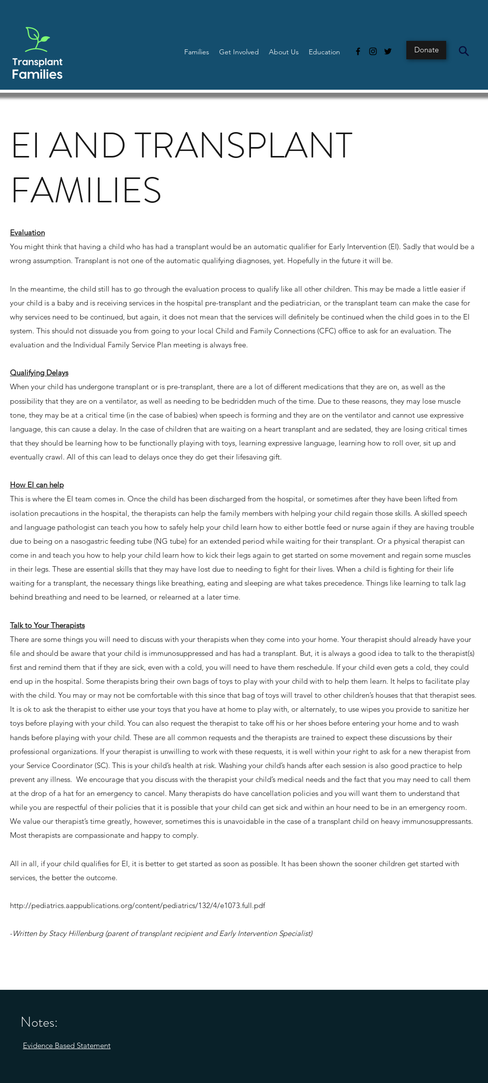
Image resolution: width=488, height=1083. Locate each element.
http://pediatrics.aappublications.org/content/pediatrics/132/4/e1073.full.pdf (137, 905)
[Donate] (426, 50)
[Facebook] (358, 51)
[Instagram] (373, 51)
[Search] (463, 50)
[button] (196, 51)
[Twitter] (388, 51)
